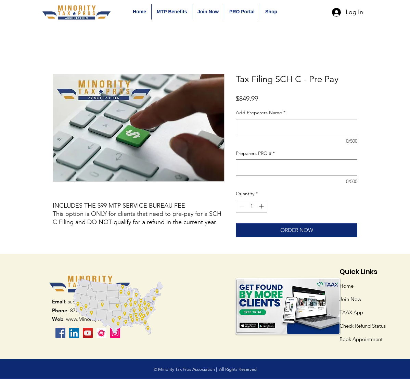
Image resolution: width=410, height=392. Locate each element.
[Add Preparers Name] (296, 127)
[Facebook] (60, 333)
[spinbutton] (251, 206)
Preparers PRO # (255, 153)
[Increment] (262, 206)
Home (346, 286)
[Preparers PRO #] (296, 167)
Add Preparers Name (260, 112)
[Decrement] (241, 206)
